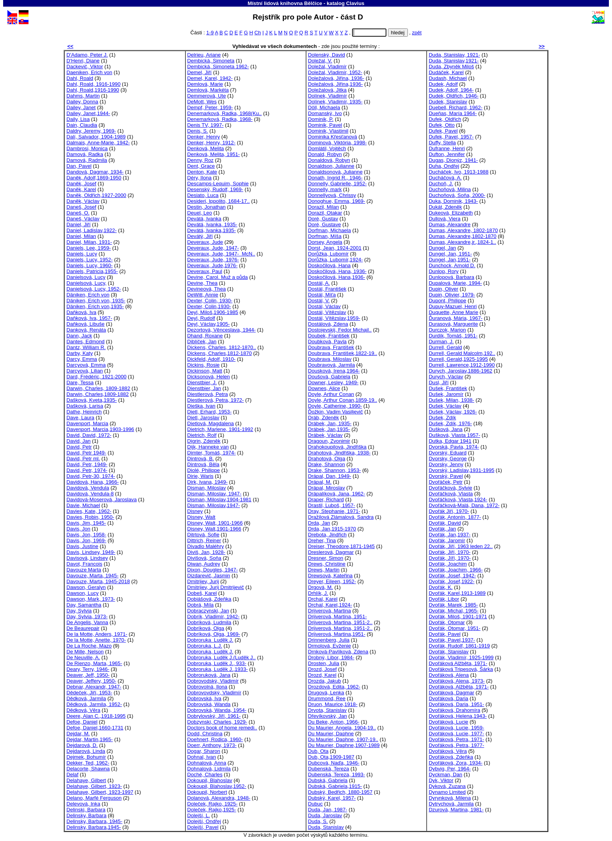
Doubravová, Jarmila (331, 365)
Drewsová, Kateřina (330, 575)
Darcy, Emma (81, 359)
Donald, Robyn (325, 154)
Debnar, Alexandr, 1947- (93, 687)
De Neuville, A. (83, 657)
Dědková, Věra (83, 710)
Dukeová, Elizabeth (451, 213)
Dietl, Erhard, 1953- (209, 412)
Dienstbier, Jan (204, 388)
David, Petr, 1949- (86, 464)
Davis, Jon (78, 529)
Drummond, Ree (326, 698)
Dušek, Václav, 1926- (453, 412)
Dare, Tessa (80, 382)
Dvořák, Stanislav (448, 652)
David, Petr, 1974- (86, 470)
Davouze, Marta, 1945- (92, 575)
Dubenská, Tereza (328, 769)
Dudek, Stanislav (448, 102)
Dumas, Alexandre (449, 224)
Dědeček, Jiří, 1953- (89, 693)
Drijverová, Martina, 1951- (337, 616)
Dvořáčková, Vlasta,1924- (458, 499)
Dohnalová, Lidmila (209, 769)
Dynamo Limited (447, 792)
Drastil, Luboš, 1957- (331, 505)
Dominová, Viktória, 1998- (337, 142)
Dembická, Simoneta (211, 61)
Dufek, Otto (441, 125)
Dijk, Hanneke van (208, 447)
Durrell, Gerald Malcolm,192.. (462, 353)
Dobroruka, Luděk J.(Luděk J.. (221, 657)
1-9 (210, 32)
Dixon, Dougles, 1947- (212, 570)
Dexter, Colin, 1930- (210, 300)
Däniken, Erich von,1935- (95, 306)
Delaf (72, 774)
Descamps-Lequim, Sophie (218, 183)
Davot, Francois (84, 564)
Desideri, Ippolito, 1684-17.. (218, 201)
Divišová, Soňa (204, 558)
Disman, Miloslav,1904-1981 (219, 499)
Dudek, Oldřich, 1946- (454, 96)
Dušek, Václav (445, 406)
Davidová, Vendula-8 (90, 494)
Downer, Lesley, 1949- (333, 382)
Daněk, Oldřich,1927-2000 (96, 195)
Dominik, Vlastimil (328, 131)
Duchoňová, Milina (450, 189)
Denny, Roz (200, 160)
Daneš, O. (77, 213)
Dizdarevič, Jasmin (208, 575)
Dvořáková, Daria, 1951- (456, 704)
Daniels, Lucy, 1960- (89, 265)
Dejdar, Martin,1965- (89, 739)
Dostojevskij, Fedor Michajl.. (340, 330)
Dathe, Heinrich (83, 412)
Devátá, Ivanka (204, 219)
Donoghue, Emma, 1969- (336, 201)
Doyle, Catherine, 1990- (335, 406)
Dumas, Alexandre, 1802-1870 (463, 230)
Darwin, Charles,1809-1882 (97, 394)
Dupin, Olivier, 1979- (452, 295)
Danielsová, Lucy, (86, 283)
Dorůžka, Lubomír (328, 254)
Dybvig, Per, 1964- (450, 769)
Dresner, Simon (325, 558)
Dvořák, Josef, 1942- (452, 575)
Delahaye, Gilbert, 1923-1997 (99, 792)
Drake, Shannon (326, 464)
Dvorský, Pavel (446, 476)
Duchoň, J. (441, 183)
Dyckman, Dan (445, 774)
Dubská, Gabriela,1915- (335, 786)
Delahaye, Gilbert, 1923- (94, 786)
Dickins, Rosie (203, 365)
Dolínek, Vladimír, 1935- (335, 102)
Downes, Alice (324, 388)
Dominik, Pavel (325, 125)
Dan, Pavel (78, 166)
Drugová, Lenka (326, 693)
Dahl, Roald (79, 78)
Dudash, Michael (448, 78)
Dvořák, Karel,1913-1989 (457, 593)
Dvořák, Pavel (445, 634)
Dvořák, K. (440, 587)
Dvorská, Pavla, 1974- (454, 447)
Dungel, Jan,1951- (449, 260)
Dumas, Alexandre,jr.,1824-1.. (462, 242)
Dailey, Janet (81, 107)
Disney (195, 511)
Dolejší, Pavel (203, 827)
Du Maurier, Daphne (331, 733)
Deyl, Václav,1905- (208, 324)
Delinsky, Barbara (86, 815)
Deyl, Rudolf (201, 318)
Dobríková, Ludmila (209, 622)
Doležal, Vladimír (327, 66)
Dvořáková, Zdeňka (451, 757)
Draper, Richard (326, 499)
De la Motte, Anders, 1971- (96, 634)
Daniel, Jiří (78, 224)
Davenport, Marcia (87, 423)
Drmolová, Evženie (329, 646)
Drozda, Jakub (324, 681)
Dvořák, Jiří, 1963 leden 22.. (461, 546)
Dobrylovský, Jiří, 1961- (214, 716)
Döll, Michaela (324, 107)
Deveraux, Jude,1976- (212, 265)
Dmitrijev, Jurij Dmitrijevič (215, 587)
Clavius (355, 3)
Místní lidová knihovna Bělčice (284, 3)
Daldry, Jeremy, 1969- (91, 131)
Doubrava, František (331, 347)
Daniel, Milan (81, 236)
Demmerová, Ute (206, 96)
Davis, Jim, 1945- (86, 523)
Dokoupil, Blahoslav (209, 780)
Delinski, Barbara (85, 810)
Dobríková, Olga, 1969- (213, 634)
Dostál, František (327, 289)
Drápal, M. (319, 482)
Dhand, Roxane (205, 336)
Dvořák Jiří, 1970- (449, 511)
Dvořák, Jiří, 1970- (449, 552)
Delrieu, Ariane (204, 55)
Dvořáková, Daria (448, 698)
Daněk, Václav (83, 201)
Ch (257, 32)
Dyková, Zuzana (447, 786)
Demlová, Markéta (208, 90)
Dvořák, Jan (442, 529)
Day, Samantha (83, 605)
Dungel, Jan (442, 248)
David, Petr (79, 447)
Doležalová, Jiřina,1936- (335, 84)
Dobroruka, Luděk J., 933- (217, 663)
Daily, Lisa (78, 119)
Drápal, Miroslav (326, 488)
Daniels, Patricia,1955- (92, 271)
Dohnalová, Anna (206, 763)
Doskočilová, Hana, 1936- (337, 271)
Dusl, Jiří (438, 382)
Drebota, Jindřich (327, 535)
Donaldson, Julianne (331, 166)
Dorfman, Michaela (329, 230)
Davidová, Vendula (87, 488)
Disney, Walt (201, 517)
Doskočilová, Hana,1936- (336, 277)
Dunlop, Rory (444, 271)
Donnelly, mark (325, 189)
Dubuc (315, 804)
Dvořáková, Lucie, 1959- (456, 728)
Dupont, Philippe (447, 300)
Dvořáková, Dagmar (451, 693)
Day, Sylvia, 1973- (86, 616)
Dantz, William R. (86, 347)
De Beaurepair (83, 628)
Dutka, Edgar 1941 (450, 441)
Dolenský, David (326, 55)
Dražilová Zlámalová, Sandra (341, 517)
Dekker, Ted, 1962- (87, 763)
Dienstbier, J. (202, 382)
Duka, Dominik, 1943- (453, 201)
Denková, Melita (205, 148)
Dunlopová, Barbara (451, 277)
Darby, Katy (79, 353)
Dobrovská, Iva (204, 698)
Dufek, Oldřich (445, 119)
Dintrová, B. (200, 458)
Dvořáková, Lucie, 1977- (456, 733)
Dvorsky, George (447, 458)
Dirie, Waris (200, 476)
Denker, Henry (203, 137)
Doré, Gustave (324, 224)
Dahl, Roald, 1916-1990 (93, 84)
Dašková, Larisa (84, 406)
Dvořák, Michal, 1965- (454, 611)
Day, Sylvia (79, 611)
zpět (417, 32)
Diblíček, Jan (202, 341)
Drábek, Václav (325, 435)
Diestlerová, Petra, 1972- (215, 400)
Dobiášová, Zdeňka (209, 599)
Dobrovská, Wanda (209, 704)
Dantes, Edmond (85, 341)
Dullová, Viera (444, 219)
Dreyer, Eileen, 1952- (332, 581)
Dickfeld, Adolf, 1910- (211, 359)
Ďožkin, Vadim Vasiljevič (335, 412)
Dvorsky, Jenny (446, 464)
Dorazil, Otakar (325, 213)
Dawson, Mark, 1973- (90, 599)
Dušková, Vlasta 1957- (454, 435)
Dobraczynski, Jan (208, 611)
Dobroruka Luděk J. (210, 640)
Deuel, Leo (199, 213)
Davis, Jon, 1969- (86, 540)
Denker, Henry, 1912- (211, 142)
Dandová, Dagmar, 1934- (94, 172)
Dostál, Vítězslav (327, 312)
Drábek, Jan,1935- (329, 429)
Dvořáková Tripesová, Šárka (461, 669)
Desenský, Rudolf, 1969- (215, 189)
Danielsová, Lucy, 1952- (93, 289)
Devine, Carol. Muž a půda (217, 277)
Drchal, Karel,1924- (330, 605)
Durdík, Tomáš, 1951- (453, 336)
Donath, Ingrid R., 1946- (335, 178)
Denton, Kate (202, 172)
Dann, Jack (79, 336)
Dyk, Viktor (441, 780)
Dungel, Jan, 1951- (450, 254)
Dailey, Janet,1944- (88, 113)
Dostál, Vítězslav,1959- (334, 318)
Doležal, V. (320, 61)
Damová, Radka (84, 154)
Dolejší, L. (198, 815)
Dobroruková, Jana (209, 675)
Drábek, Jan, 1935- (330, 423)
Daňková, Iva (81, 312)
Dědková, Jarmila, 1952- (94, 704)
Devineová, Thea (206, 289)
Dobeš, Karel (202, 593)
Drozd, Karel (322, 675)
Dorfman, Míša (325, 236)
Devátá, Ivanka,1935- (211, 230)
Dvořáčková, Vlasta (451, 494)
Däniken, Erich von (87, 295)
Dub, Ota (318, 751)
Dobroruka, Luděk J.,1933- (217, 669)
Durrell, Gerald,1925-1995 (458, 359)
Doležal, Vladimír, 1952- (335, 72)
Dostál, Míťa (322, 295)
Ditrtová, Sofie (203, 535)
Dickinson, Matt (204, 371)
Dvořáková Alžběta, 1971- (458, 663)
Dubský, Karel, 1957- (332, 798)
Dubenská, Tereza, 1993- (336, 774)
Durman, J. (441, 341)
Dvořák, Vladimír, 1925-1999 (461, 657)
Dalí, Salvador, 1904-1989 (96, 137)
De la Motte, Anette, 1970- (96, 640)
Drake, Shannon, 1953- (334, 470)
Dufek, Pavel (443, 131)
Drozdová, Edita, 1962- (334, 687)
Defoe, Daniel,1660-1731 (94, 728)
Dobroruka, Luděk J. (210, 652)
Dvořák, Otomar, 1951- (454, 628)
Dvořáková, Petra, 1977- (456, 745)
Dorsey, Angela (325, 242)
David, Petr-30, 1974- (90, 476)
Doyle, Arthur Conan (331, 394)
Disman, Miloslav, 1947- (214, 494)
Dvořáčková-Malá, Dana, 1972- (464, 505)
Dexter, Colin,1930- (209, 306)
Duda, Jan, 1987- (327, 810)
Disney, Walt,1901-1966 (214, 529)
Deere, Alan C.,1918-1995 (96, 716)
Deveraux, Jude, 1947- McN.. (221, 254)
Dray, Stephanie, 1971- (334, 511)
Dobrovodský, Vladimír (213, 681)
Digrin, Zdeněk (204, 441)
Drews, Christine (326, 564)
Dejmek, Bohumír (86, 757)
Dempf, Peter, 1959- (210, 107)
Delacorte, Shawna (88, 769)
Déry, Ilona (199, 178)
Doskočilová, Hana (329, 265)
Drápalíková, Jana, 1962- (336, 494)
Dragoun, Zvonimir (329, 441)
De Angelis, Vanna (87, 622)
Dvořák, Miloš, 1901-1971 (458, 616)
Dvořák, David (445, 523)
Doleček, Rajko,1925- (211, 810)
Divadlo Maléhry (205, 546)
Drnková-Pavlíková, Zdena (338, 652)
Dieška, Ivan (201, 406)
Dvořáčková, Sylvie (450, 488)
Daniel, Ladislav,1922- (91, 230)
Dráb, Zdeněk (323, 417)
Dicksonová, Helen (208, 377)
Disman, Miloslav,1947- (213, 505)
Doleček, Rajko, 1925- (212, 804)
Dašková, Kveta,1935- (91, 400)
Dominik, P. (320, 119)
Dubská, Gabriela (327, 780)
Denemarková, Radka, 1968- (220, 119)
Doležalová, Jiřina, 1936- (336, 78)
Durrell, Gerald (445, 347)
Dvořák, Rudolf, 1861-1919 (459, 646)
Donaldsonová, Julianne (335, 172)
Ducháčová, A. (445, 178)
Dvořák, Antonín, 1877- (455, 517)
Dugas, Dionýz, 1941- (453, 160)
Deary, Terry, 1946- (87, 669)
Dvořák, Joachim (448, 564)
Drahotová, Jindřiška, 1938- (339, 453)
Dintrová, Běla (203, 464)
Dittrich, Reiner (204, 540)
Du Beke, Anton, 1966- (333, 722)
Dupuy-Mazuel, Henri (453, 306)
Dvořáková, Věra (448, 751)
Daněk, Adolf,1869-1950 (93, 178)
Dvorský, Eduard (447, 453)
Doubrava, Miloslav (329, 359)
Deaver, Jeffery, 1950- (91, 681)
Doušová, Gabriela (329, 377)
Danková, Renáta (86, 330)
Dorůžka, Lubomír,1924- (335, 260)
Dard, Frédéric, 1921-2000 (96, 377)
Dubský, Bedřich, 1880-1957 (340, 792)
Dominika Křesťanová (332, 137)
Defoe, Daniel (81, 722)
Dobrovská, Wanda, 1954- (217, 710)
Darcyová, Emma (86, 365)
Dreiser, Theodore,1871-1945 (341, 546)
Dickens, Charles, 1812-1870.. (221, 347)
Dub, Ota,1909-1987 (331, 757)
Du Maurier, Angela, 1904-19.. (342, 728)
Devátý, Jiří (200, 236)
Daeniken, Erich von (89, 72)
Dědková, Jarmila (86, 698)
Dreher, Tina (322, 540)
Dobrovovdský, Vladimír (214, 693)
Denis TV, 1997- (205, 125)
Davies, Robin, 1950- (90, 517)
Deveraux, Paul (204, 271)
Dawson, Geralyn (86, 587)
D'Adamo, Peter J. (87, 55)
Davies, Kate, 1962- (88, 511)
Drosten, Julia (323, 663)
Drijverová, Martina (329, 611)
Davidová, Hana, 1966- (92, 482)
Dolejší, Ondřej (204, 821)
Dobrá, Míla (200, 605)
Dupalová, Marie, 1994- (455, 283)
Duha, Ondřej (444, 166)
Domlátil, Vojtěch (327, 148)
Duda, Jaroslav (325, 815)
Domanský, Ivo (325, 113)
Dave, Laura (80, 417)
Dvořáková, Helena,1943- (458, 716)
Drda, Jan (319, 523)
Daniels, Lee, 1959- (88, 248)
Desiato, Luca (203, 195)
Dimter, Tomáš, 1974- (211, 453)
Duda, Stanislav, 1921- (454, 55)
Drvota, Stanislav (327, 710)
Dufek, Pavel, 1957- (451, 137)
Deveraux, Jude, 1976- (213, 260)
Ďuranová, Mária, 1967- (455, 318)
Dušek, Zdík (442, 417)
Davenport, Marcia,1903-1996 (100, 429)
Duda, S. (318, 821)
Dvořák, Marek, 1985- (453, 605)
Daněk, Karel (81, 189)
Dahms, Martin (83, 96)
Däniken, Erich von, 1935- (95, 300)
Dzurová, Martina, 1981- (456, 810)
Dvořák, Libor (444, 599)
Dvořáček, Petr (446, 482)
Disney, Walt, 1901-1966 (215, 523)
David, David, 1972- (88, 435)
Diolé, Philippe (203, 470)
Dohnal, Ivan (201, 757)
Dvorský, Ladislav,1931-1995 (461, 470)
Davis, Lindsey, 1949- (90, 552)
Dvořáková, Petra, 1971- (456, 739)
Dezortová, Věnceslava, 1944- (221, 330)
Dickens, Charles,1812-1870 (219, 353)
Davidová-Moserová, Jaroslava (101, 499)
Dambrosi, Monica (87, 148)
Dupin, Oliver (443, 289)
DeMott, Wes (202, 102)
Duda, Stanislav (326, 827)
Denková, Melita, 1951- (213, 154)
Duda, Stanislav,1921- (454, 61)
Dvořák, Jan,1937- (449, 535)
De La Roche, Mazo (89, 646)
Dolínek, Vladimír (327, 96)
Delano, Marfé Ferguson (93, 798)
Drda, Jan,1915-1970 (332, 529)
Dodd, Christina (204, 733)
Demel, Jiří (199, 72)
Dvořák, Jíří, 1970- (450, 558)
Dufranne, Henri (447, 148)
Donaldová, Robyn (329, 160)
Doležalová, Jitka (327, 90)
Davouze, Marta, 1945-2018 (98, 581)
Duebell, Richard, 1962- (455, 107)
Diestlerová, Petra (207, 394)
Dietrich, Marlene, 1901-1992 (220, 429)
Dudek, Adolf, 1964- (451, 90)
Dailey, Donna (82, 102)
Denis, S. (197, 131)
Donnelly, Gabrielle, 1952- (337, 183)
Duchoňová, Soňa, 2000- (457, 195)
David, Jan (78, 441)
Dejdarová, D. (82, 745)
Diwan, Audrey (204, 564)
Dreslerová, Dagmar (331, 552)
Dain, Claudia (81, 125)
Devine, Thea (202, 283)
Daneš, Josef (81, 207)
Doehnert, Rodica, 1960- (215, 739)
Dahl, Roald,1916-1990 (92, 90)
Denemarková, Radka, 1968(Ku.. (224, 113)
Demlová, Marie (205, 84)
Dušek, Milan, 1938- (451, 400)
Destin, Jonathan (206, 207)
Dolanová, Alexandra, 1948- (219, 798)
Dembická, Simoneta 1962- (218, 66)
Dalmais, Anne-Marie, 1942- (98, 142)
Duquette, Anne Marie (453, 312)
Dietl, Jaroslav (203, 417)
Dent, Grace (201, 166)
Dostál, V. (319, 300)
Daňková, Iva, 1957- (89, 318)
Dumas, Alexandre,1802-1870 (462, 236)
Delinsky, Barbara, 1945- (94, 821)
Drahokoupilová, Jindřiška (337, 447)
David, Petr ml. (83, 458)
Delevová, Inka (83, 804)
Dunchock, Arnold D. (452, 265)
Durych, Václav (446, 377)
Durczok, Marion (447, 330)
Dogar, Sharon (204, 751)
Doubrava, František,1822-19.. (342, 353)
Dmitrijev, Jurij (203, 581)
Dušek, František (448, 388)
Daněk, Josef (81, 183)
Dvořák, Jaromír (447, 540)
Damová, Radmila (86, 160)
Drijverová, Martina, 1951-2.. (340, 622)
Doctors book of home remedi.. (222, 728)
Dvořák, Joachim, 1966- (455, 570)
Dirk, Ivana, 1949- (207, 482)
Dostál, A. (319, 283)
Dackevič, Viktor (84, 66)
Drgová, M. (320, 587)
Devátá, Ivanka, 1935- (212, 224)
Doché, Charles (204, 774)
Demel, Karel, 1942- (210, 78)
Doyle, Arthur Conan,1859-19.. (342, 400)
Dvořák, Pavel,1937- (452, 640)
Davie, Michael (83, 505)
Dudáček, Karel (446, 72)
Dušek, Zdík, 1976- (450, 423)
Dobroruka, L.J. (204, 646)
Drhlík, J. (318, 593)
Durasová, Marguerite (453, 324)
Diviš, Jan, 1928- (206, 552)
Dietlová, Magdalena (210, 423)
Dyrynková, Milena (450, 798)
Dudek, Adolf (443, 84)
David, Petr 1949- (86, 453)
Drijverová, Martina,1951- (336, 634)
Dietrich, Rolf (202, 435)
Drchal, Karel (323, 599)
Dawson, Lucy (82, 593)
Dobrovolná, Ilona (207, 687)
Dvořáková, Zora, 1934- (455, 763)
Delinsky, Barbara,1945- (93, 827)
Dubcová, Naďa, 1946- (333, 763)
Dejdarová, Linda (85, 751)
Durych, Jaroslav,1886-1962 (460, 371)
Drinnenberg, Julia (328, 640)
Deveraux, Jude (205, 242)
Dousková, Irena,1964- (334, 371)
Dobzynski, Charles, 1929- (217, 722)
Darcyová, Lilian (84, 371)
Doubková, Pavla (327, 341)
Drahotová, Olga (326, 458)
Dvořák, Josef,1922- (451, 581)
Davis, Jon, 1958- (86, 535)
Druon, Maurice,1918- (333, 704)
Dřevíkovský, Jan (327, 716)
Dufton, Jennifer (447, 154)
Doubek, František (328, 336)
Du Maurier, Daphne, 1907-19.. (343, 739)
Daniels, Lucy (81, 254)
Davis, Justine (82, 546)
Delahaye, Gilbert (86, 780)
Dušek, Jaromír (446, 394)
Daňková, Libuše (85, 324)
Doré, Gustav (323, 219)
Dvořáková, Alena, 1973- (457, 681)
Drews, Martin (324, 570)
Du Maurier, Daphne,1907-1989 (344, 745)
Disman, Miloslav (206, 488)
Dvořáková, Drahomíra (454, 710)
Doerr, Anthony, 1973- (212, 745)
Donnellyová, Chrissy (332, 195)
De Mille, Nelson (84, 652)
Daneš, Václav (83, 219)
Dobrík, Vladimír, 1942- (213, 616)
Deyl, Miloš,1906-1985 (212, 312)
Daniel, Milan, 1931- (89, 242)
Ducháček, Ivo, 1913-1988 (458, 172)
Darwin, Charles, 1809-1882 (98, 388)
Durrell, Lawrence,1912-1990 (462, 365)
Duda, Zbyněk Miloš (451, 66)
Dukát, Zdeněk (445, 207)
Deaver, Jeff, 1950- (88, 675)
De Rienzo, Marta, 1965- (94, 663)
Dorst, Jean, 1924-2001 (334, 248)
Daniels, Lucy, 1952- (89, 260)
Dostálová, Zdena (328, 324)
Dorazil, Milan (323, 207)
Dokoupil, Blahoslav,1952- (216, 786)
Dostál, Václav (324, 306)
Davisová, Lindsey (87, 558)
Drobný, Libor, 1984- (331, 657)
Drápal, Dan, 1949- (329, 476)
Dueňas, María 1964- (453, 113)
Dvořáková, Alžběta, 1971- (459, 687)
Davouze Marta (83, 570)
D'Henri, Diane (83, 61)
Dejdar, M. (78, 733)
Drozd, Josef (322, 669)
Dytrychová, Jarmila (451, 804)
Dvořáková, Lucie (448, 722)
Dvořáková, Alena (449, 675)
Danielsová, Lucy (85, 277)
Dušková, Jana (446, 429)
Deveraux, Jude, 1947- (213, 248)
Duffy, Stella (442, 142)
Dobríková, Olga (205, 628)
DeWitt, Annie (202, 295)
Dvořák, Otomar (447, 622)
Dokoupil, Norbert (207, 792)
